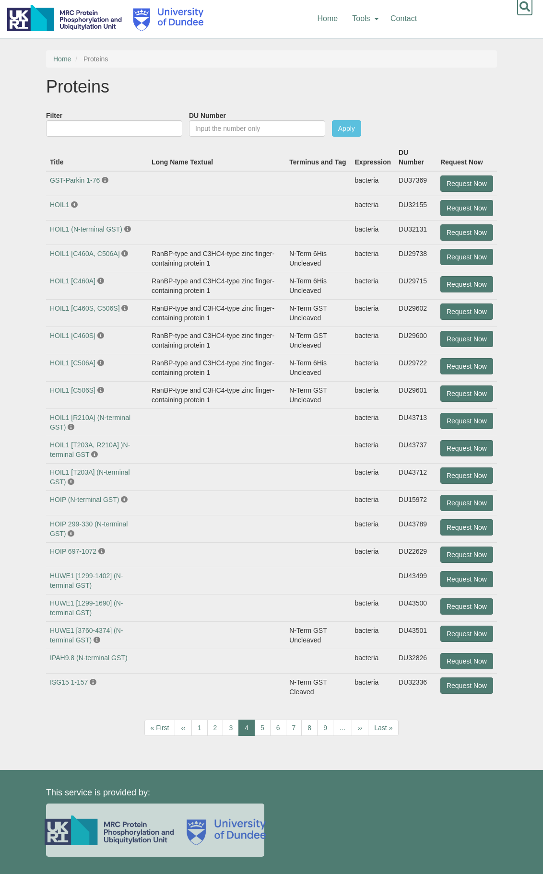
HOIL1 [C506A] (72, 363)
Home (328, 18)
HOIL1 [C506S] (72, 390)
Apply (346, 128)
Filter (54, 115)
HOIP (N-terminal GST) (84, 499)
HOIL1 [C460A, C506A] (85, 253)
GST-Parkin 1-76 (75, 180)
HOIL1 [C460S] (72, 335)
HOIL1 (59, 205)
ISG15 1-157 (70, 682)
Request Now (467, 183)
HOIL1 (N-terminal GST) (86, 229)
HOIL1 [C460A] (72, 281)
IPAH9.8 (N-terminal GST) (89, 658)
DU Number (207, 115)
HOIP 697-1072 (73, 551)
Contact (403, 18)
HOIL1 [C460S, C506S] (85, 308)
